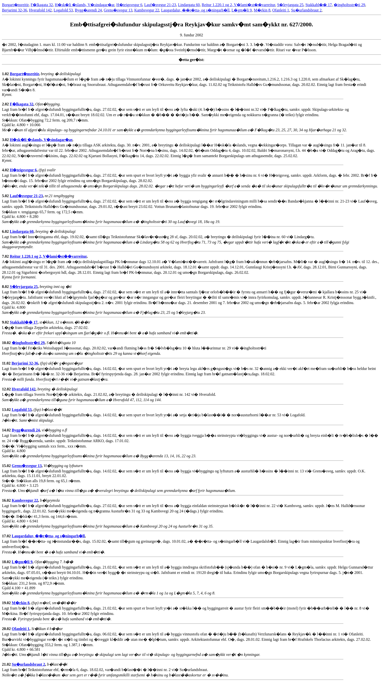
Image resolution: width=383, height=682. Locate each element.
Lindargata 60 (189, 5)
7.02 (6, 256)
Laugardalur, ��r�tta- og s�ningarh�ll (195, 10)
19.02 (7, 603)
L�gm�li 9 (242, 10)
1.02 (6, 74)
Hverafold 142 (40, 10)
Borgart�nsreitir (15, 5)
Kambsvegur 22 (146, 10)
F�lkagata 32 (42, 5)
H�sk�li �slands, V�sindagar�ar (84, 5)
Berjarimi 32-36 (14, 10)
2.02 (6, 104)
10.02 (7, 343)
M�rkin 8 (262, 10)
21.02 (7, 664)
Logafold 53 (63, 10)
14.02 (7, 430)
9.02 (6, 322)
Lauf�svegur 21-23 (160, 5)
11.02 (6, 363)
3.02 (6, 140)
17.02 (7, 536)
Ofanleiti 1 (280, 10)
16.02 (7, 500)
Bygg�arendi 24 (88, 10)
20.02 (7, 629)
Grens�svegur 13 (118, 10)
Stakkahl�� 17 (318, 5)
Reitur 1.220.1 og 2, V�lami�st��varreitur (238, 5)
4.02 (6, 170)
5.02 (6, 196)
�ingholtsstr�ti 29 (349, 5)
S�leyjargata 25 (290, 5)
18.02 (7, 562)
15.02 (7, 466)
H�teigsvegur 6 (129, 5)
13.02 (7, 409)
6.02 (6, 231)
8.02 (6, 287)
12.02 (7, 389)
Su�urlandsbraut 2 (306, 10)
